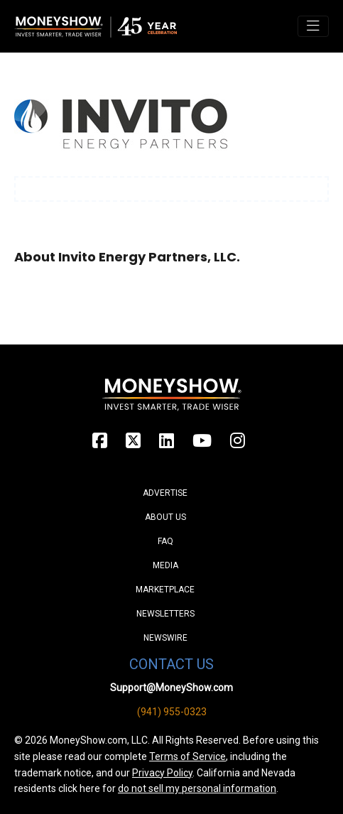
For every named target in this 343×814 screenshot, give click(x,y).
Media (165, 565)
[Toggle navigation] (313, 26)
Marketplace (165, 590)
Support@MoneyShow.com (171, 687)
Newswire (165, 638)
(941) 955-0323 (172, 711)
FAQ (165, 541)
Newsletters (165, 614)
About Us (165, 517)
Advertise (165, 493)
